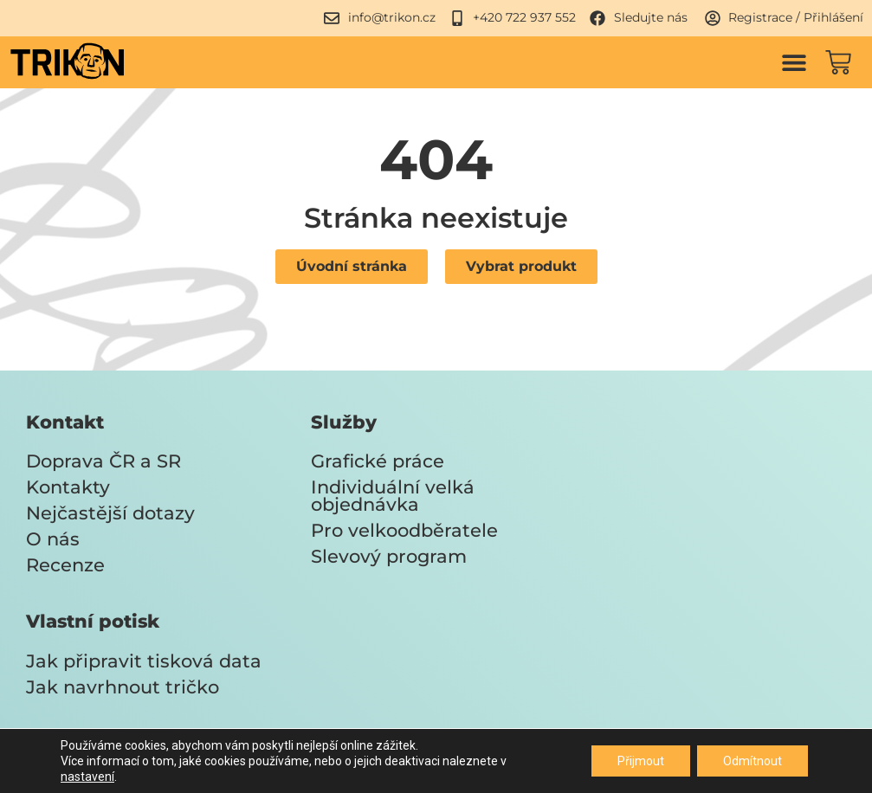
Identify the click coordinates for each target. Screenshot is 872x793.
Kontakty (68, 487)
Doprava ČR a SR (103, 461)
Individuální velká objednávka (393, 495)
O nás (53, 539)
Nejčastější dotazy (110, 513)
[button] (793, 61)
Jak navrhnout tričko (122, 687)
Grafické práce (377, 461)
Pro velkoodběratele (404, 530)
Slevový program (389, 556)
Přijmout (640, 761)
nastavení (87, 776)
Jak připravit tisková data (144, 661)
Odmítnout (752, 761)
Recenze (65, 565)
